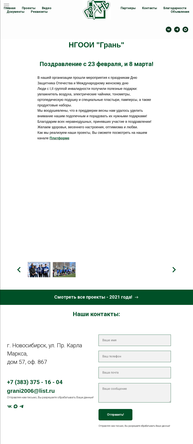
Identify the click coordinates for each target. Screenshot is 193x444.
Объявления (180, 12)
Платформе (59, 138)
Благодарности (174, 8)
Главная (9, 8)
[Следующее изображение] (174, 269)
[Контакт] (168, 29)
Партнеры (128, 8)
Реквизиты (39, 12)
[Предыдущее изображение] (19, 269)
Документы (15, 12)
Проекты (28, 8)
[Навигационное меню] (6, 6)
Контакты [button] (149, 8)
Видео (46, 8)
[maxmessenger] (185, 29)
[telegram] (177, 29)
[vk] (9, 406)
